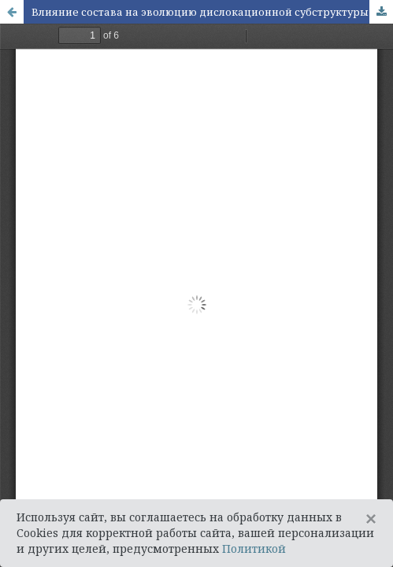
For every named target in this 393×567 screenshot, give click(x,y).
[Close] (371, 519)
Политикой (254, 548)
